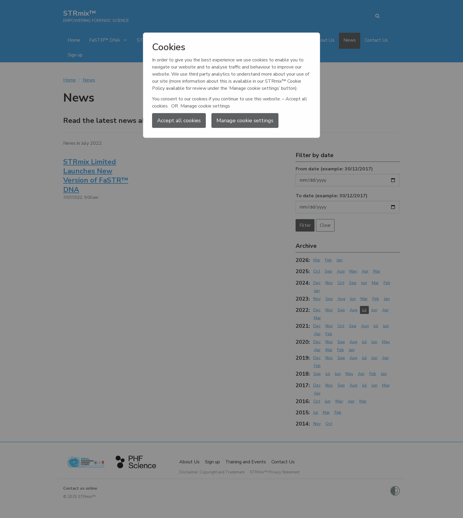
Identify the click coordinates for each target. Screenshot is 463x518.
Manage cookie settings (244, 120)
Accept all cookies (179, 120)
